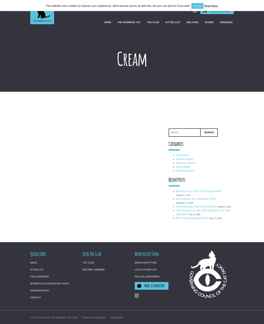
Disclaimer (116, 317)
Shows (209, 22)
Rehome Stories (185, 162)
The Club (153, 22)
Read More (211, 5)
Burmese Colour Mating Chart (49, 283)
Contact (35, 297)
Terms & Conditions (93, 317)
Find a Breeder (39, 276)
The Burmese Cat (129, 22)
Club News (182, 155)
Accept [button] (197, 6)
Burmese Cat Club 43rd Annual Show (198, 191)
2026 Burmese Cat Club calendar (196, 206)
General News (184, 159)
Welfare (192, 22)
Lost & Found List (146, 269)
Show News (183, 166)
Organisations (39, 290)
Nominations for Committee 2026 (196, 198)
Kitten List (173, 22)
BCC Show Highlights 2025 (192, 218)
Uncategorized (184, 170)
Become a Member (93, 269)
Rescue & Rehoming (147, 276)
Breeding (226, 22)
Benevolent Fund (146, 262)
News (33, 262)
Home (107, 22)
